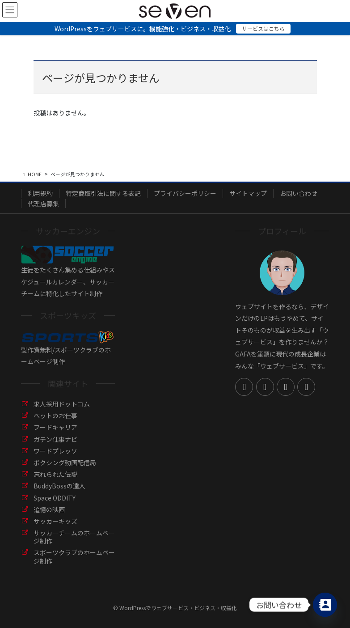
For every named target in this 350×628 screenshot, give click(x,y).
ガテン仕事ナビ (55, 439)
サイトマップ (248, 193)
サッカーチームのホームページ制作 (74, 536)
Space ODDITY (55, 497)
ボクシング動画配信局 (65, 462)
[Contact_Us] (325, 605)
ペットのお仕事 (55, 415)
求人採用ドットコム (62, 403)
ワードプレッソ (55, 450)
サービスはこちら (263, 28)
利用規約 (40, 193)
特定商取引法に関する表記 (103, 193)
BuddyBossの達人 (59, 485)
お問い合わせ (298, 193)
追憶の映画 (49, 509)
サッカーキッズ (55, 521)
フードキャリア (55, 427)
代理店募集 (43, 203)
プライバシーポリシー (185, 193)
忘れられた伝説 (55, 474)
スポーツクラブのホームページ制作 (74, 556)
